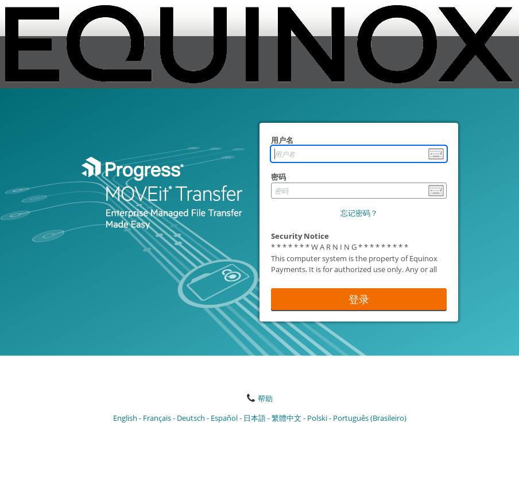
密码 (278, 177)
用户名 (282, 140)
